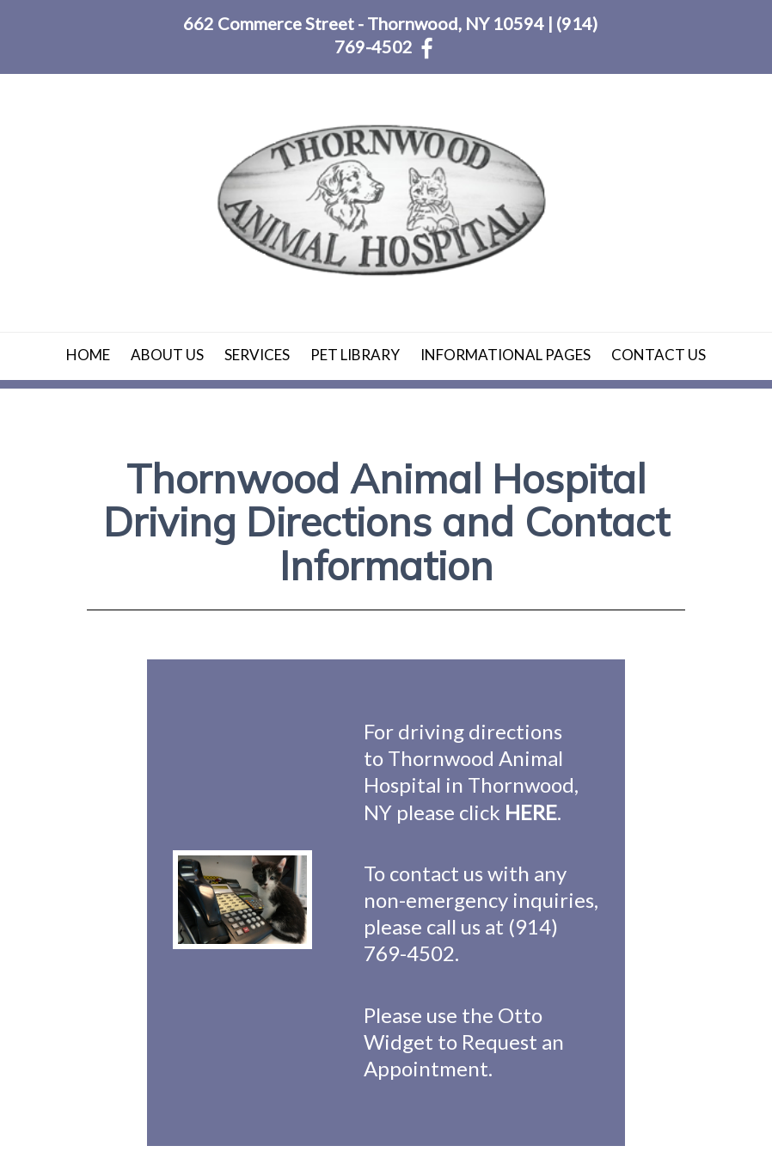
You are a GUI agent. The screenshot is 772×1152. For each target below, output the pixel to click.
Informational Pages (505, 355)
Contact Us (658, 355)
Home (88, 355)
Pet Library (355, 355)
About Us (167, 355)
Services (257, 355)
